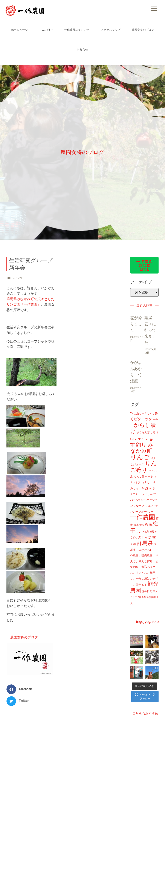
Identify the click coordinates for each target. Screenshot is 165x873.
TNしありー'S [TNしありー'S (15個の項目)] (138, 413)
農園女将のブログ (143, 29)
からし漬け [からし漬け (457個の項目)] (143, 428)
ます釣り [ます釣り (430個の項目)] (142, 441)
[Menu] (154, 8)
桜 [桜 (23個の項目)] (146, 525)
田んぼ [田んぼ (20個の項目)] (146, 537)
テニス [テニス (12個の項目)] (134, 494)
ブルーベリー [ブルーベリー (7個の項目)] (146, 511)
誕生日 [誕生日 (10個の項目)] (146, 591)
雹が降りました (136, 324)
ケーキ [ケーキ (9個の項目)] (149, 476)
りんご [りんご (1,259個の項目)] (140, 457)
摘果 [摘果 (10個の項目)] (136, 524)
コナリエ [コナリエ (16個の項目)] (147, 482)
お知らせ (82, 49)
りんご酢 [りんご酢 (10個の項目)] (139, 476)
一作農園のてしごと (76, 29)
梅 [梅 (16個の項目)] (150, 525)
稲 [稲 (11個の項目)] (134, 544)
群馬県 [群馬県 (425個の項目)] (145, 543)
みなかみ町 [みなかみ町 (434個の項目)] (141, 447)
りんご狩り (46, 29)
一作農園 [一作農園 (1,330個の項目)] (142, 517)
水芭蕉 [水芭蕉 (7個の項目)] (145, 531)
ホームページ (19, 29)
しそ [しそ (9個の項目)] (152, 432)
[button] (20, 689)
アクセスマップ (110, 29)
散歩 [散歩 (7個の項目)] (141, 525)
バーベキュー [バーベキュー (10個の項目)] (138, 499)
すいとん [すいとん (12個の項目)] (143, 439)
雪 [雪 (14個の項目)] (139, 597)
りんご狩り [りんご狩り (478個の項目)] (143, 466)
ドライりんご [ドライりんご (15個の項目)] (147, 494)
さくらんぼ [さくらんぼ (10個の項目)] (143, 432)
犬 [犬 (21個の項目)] (139, 537)
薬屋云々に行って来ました (150, 330)
